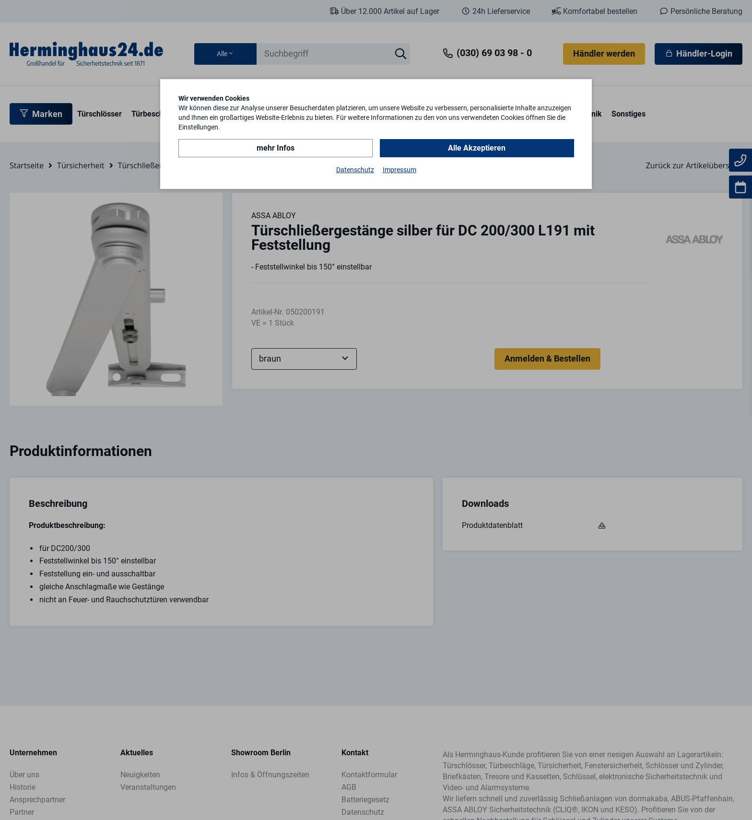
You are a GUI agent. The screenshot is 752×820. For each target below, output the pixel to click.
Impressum (399, 170)
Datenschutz (355, 170)
